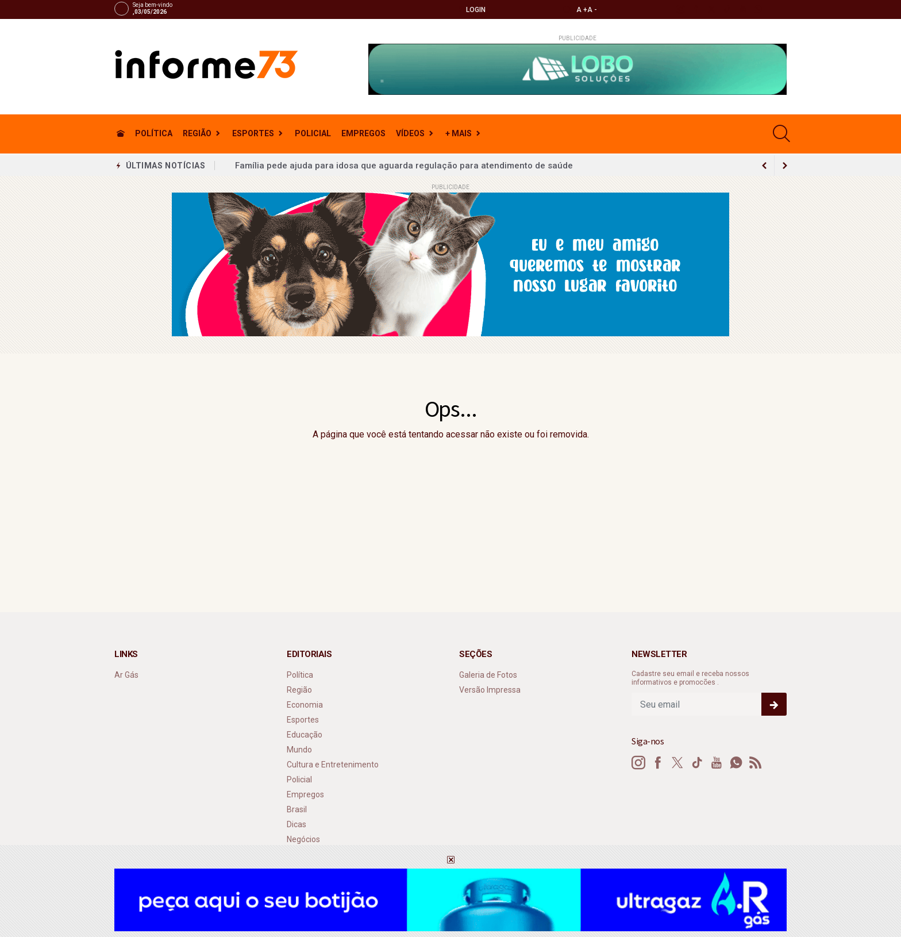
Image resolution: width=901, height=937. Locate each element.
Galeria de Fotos (488, 674)
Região (197, 133)
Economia (305, 704)
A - (592, 10)
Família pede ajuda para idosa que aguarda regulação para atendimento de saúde (404, 165)
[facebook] (695, 9)
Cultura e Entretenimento (333, 764)
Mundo (299, 749)
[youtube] (742, 9)
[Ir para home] (120, 133)
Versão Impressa (490, 689)
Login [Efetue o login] (471, 9)
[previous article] (785, 165)
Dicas (296, 824)
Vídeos (410, 133)
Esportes (253, 133)
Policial (313, 133)
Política (153, 133)
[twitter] (711, 9)
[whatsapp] (757, 9)
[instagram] (680, 9)
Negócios (303, 839)
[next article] (764, 165)
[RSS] (756, 762)
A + (581, 10)
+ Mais (458, 133)
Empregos (363, 133)
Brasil (297, 809)
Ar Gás (126, 674)
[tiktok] (726, 9)
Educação (304, 734)
